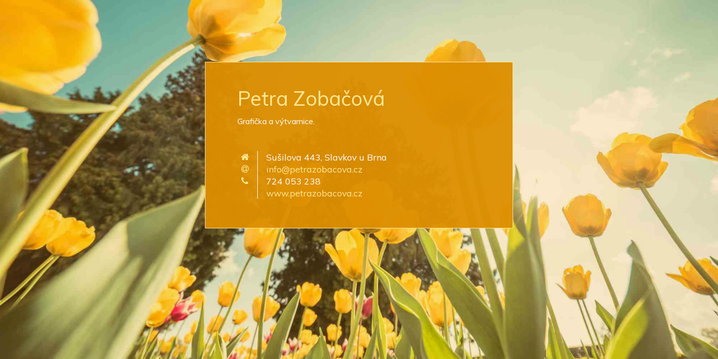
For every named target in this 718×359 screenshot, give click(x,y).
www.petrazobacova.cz (314, 192)
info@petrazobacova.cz (314, 169)
